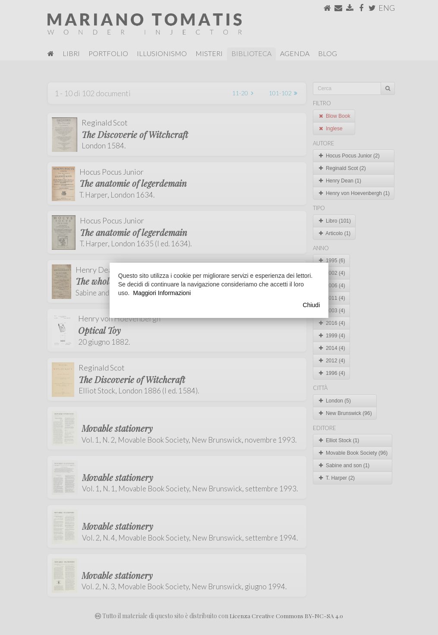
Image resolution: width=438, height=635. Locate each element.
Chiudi (311, 305)
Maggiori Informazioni (162, 292)
